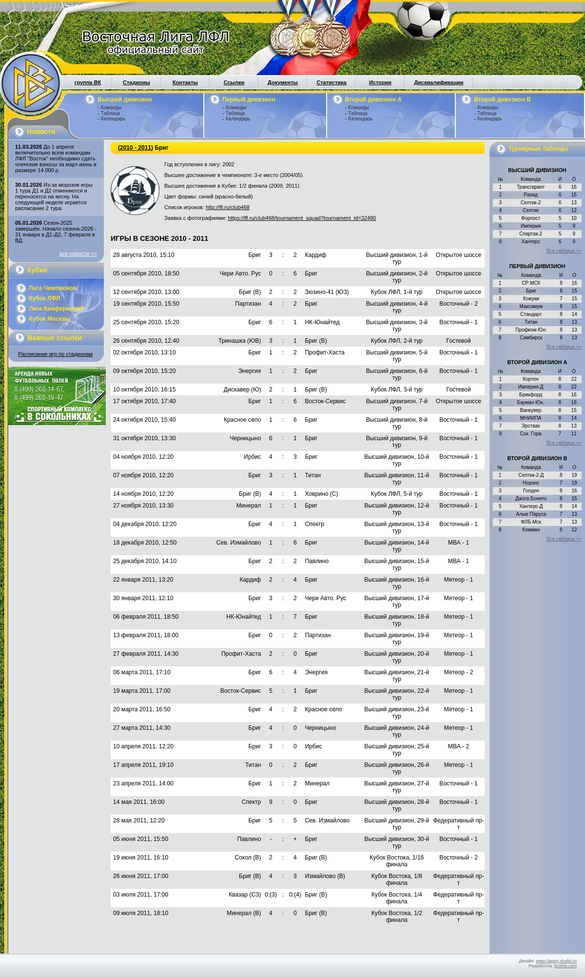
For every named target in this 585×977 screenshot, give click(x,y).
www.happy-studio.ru (556, 960)
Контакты (185, 82)
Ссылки (234, 82)
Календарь (113, 118)
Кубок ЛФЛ (44, 298)
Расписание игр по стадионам (55, 354)
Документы (283, 82)
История (380, 82)
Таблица (110, 113)
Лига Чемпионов (53, 288)
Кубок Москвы (50, 318)
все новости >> (78, 253)
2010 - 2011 (135, 147)
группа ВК (88, 82)
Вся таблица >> (564, 251)
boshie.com (565, 965)
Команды (111, 107)
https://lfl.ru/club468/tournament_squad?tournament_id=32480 (302, 218)
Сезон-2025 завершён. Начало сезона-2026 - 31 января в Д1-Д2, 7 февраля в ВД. (56, 231)
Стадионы (136, 82)
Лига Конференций (56, 308)
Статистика (331, 82)
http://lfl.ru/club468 (228, 207)
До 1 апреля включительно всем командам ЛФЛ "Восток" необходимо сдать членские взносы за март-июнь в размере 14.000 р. (56, 158)
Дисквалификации (438, 82)
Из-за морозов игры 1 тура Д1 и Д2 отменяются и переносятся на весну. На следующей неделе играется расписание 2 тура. (54, 196)
